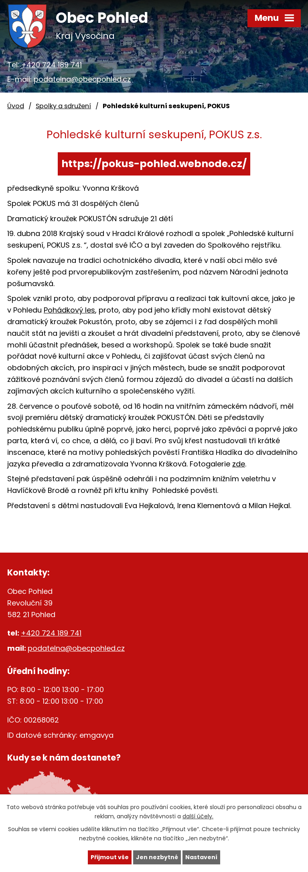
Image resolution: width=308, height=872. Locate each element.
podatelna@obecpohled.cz (82, 79)
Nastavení (201, 857)
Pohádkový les (69, 310)
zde (238, 464)
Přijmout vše (110, 857)
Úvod (15, 106)
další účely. (197, 816)
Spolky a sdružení (63, 106)
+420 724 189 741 (51, 65)
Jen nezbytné (157, 857)
